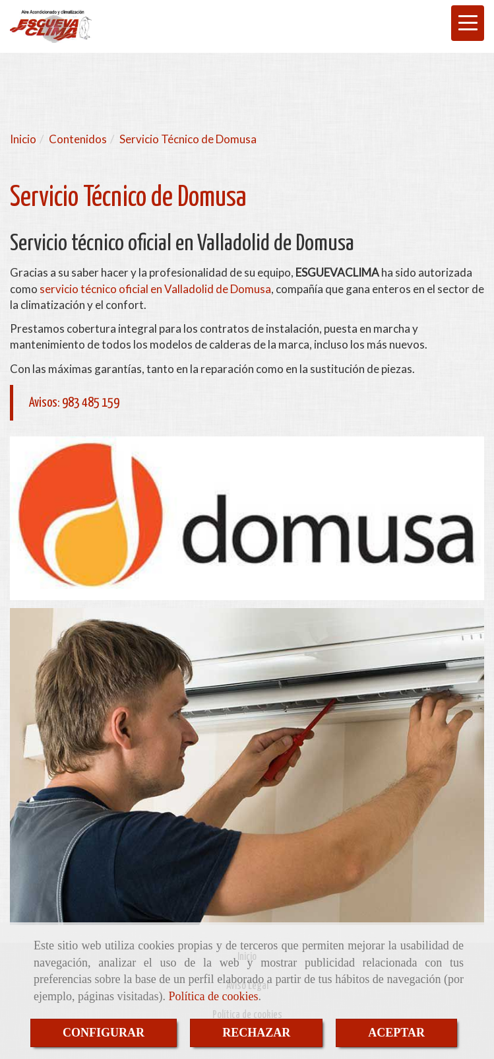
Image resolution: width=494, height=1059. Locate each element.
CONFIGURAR (103, 1032)
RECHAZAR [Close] (256, 1032)
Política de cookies (213, 996)
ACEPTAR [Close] (396, 1032)
